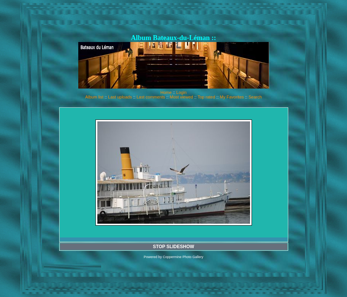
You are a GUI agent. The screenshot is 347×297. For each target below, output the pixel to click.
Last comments (151, 97)
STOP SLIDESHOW (173, 246)
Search (255, 97)
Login (181, 92)
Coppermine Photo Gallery (183, 257)
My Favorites (232, 97)
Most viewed (181, 97)
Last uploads (120, 97)
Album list (94, 97)
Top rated (206, 97)
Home (165, 92)
